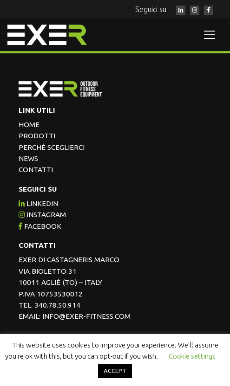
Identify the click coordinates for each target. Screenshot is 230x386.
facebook (40, 226)
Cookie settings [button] (192, 356)
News (28, 158)
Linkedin (38, 203)
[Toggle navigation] (210, 35)
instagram (42, 215)
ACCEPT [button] (115, 370)
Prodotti (37, 136)
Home (29, 125)
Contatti (36, 170)
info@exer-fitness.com (86, 316)
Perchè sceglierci (52, 147)
